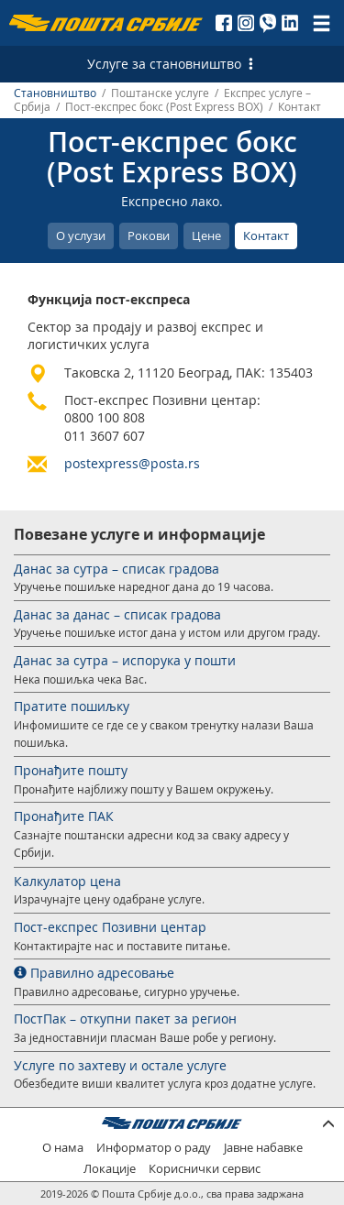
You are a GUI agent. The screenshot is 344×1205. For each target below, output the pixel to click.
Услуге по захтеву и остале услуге (120, 1065)
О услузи (80, 235)
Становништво (55, 93)
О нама (62, 1148)
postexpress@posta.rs (132, 463)
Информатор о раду (153, 1148)
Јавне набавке (263, 1148)
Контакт (266, 235)
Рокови (149, 235)
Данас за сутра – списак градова (116, 568)
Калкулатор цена (67, 881)
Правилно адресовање (94, 972)
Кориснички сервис (205, 1169)
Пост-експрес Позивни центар (110, 927)
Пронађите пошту (71, 770)
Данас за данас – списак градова (117, 614)
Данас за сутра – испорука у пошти (125, 660)
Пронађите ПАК (64, 816)
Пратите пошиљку (71, 706)
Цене (206, 235)
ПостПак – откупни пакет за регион (125, 1018)
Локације (109, 1169)
